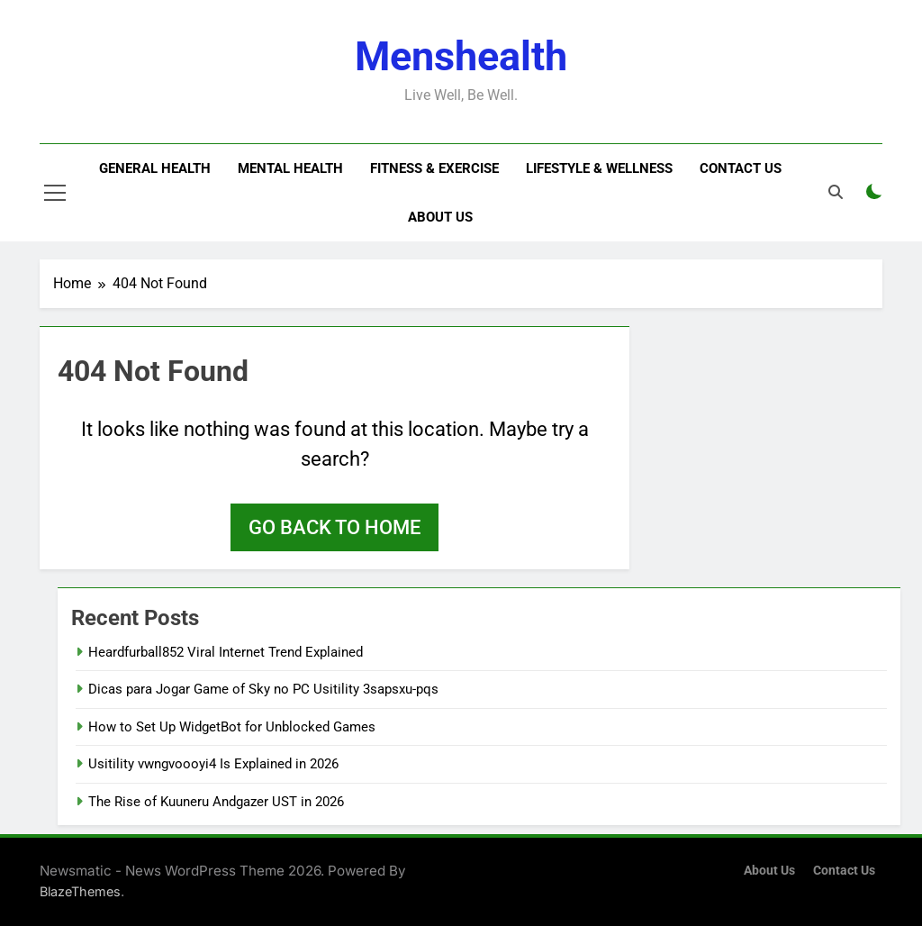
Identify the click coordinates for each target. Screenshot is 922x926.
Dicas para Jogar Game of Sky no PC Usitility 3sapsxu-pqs (263, 689)
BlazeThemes (80, 891)
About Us (440, 217)
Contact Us (741, 168)
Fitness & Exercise (434, 168)
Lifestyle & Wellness (599, 168)
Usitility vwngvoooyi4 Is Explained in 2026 (213, 764)
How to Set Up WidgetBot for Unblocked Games (231, 727)
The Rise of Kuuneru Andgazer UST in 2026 (216, 802)
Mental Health (290, 168)
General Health (155, 168)
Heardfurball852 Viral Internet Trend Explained (225, 652)
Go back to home (334, 527)
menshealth (461, 56)
